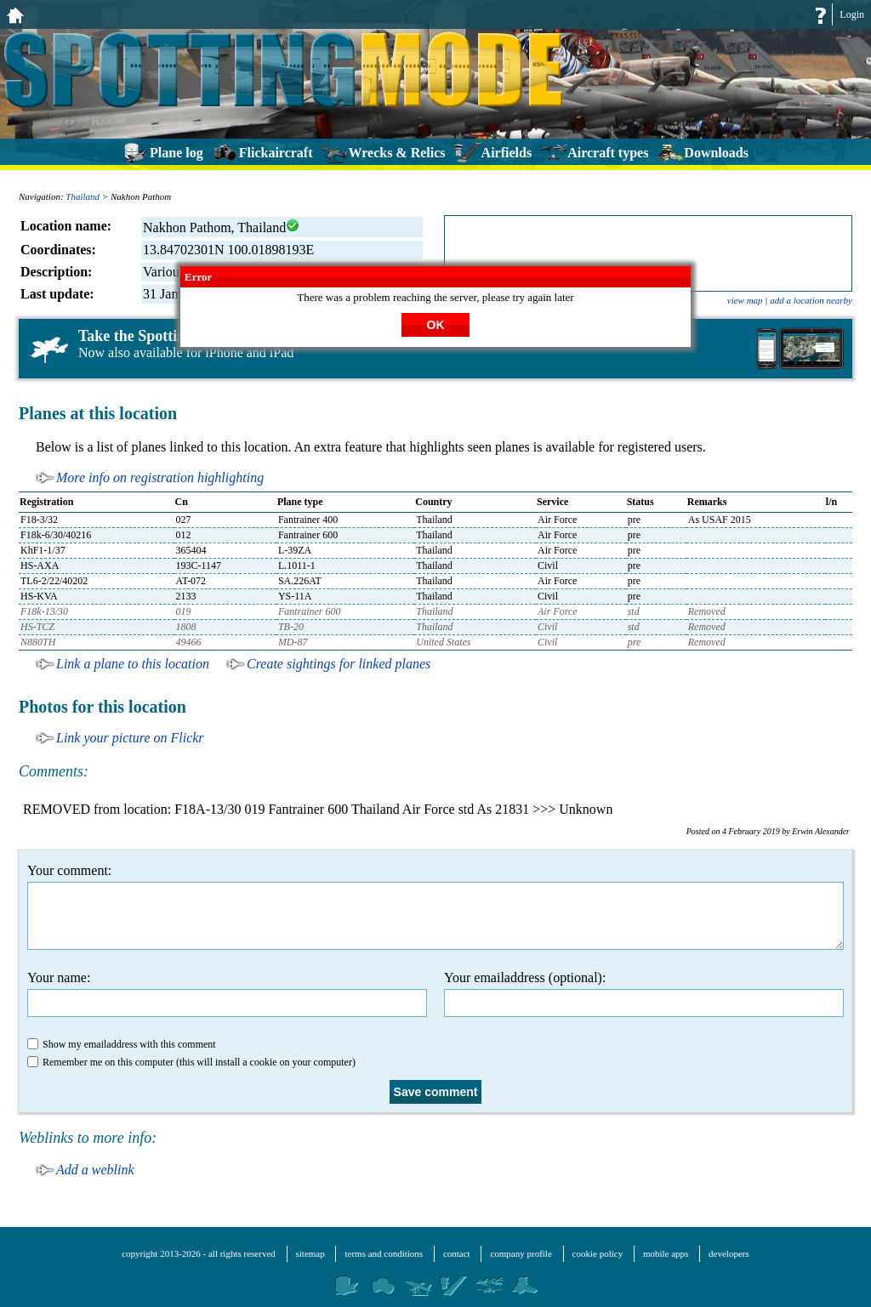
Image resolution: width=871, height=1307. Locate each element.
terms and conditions (383, 1253)
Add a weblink (95, 1169)
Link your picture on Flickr (130, 737)
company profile (520, 1253)
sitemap (310, 1253)
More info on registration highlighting (160, 477)
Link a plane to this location (132, 663)
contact (456, 1253)
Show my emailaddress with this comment (121, 1044)
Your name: (227, 993)
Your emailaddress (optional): (644, 993)
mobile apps (665, 1253)
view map (745, 300)
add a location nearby (811, 300)
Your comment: (435, 906)
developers (729, 1253)
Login (852, 14)
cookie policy (597, 1253)
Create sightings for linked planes (338, 663)
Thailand (82, 196)
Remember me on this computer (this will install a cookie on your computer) (191, 1062)
